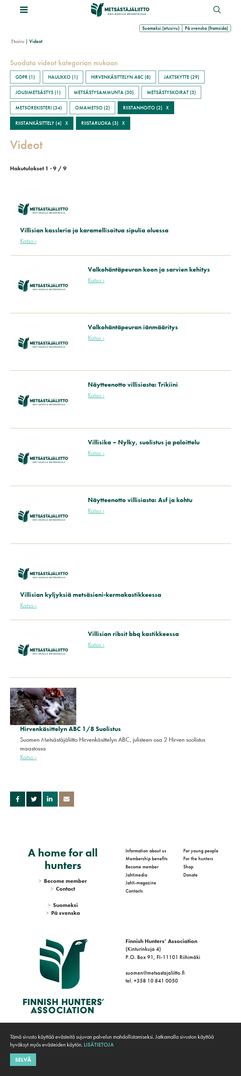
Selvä (23, 1059)
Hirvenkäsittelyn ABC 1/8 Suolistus (70, 729)
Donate (190, 875)
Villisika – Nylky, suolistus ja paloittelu (144, 442)
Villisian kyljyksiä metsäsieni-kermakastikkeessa (90, 595)
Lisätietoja (98, 1044)
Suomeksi (63, 905)
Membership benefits (147, 858)
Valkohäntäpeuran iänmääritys (133, 327)
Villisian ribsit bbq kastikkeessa (133, 634)
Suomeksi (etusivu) (160, 28)
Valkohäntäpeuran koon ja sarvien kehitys (149, 269)
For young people (200, 850)
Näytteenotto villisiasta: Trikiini (133, 384)
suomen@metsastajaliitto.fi (155, 972)
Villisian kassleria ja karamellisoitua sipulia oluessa (94, 230)
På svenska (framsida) (206, 28)
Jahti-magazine (141, 882)
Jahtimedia (136, 875)
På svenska (63, 912)
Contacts (134, 891)
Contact (63, 888)
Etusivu (17, 41)
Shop (188, 866)
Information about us (146, 850)
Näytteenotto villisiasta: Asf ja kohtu (140, 500)
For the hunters (198, 858)
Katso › (28, 241)
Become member (142, 866)
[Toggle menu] (24, 10)
